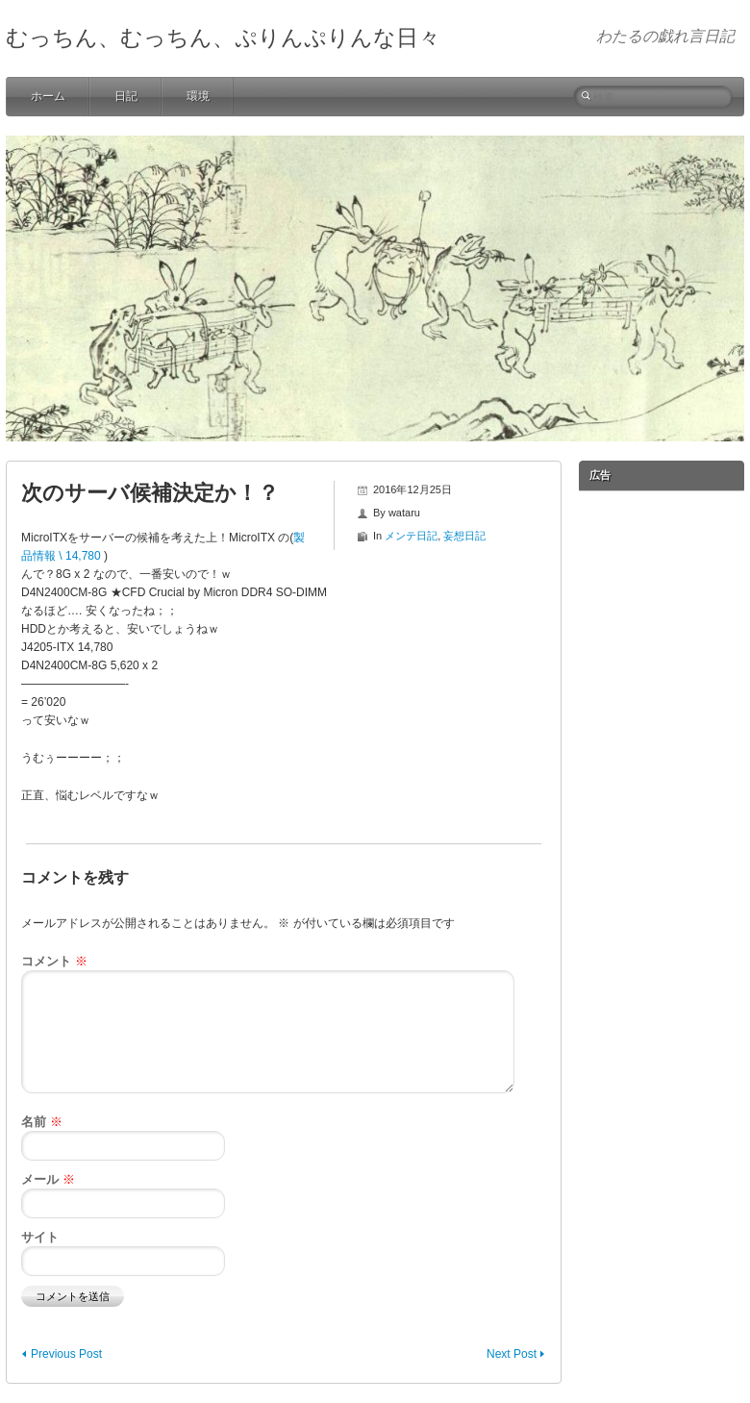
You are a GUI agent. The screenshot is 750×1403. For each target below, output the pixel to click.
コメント (54, 961)
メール (48, 1179)
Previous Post (66, 1354)
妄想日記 (464, 535)
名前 (41, 1122)
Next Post (512, 1354)
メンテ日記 (411, 535)
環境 (198, 96)
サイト (40, 1237)
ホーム (48, 96)
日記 (126, 96)
